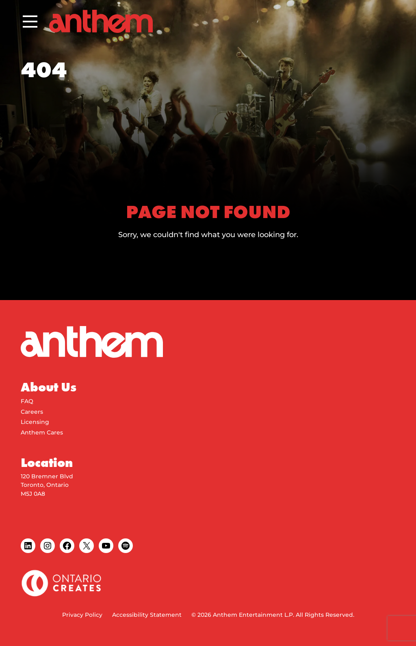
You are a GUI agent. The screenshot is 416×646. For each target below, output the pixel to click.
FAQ (27, 401)
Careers (32, 411)
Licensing (35, 422)
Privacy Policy (82, 614)
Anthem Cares (42, 432)
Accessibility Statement (147, 614)
